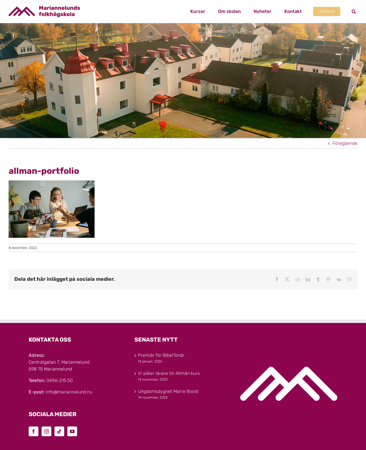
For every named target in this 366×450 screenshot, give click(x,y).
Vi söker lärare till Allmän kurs (169, 373)
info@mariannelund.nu (69, 392)
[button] (353, 11)
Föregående (344, 143)
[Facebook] (33, 431)
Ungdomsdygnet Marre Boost (168, 391)
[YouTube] (72, 431)
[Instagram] (46, 431)
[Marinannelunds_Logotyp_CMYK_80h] (44, 8)
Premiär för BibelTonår (161, 355)
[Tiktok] (59, 431)
